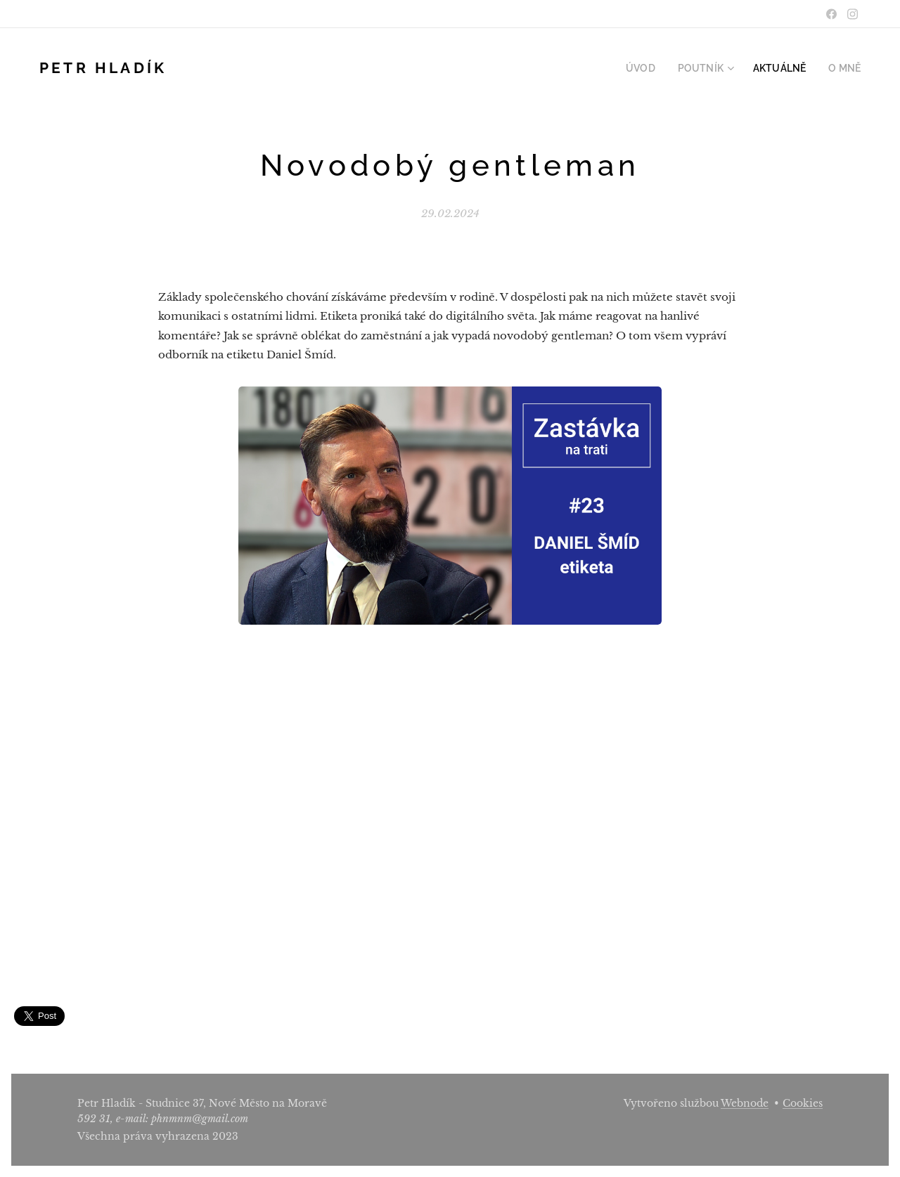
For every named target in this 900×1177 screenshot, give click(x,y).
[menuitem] (659, 68)
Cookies (803, 1103)
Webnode (745, 1103)
